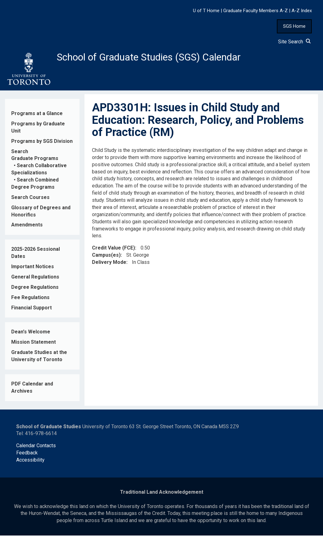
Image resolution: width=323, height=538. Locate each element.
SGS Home (294, 26)
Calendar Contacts (36, 448)
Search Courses (30, 200)
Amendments (27, 227)
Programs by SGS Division (42, 144)
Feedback (27, 455)
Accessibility (30, 462)
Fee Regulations (30, 300)
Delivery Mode (109, 265)
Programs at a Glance (37, 116)
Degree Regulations (35, 290)
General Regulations (35, 279)
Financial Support (31, 310)
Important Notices (32, 269)
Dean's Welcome (30, 334)
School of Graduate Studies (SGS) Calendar (164, 58)
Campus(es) (106, 257)
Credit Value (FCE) (113, 250)
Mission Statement (33, 345)
